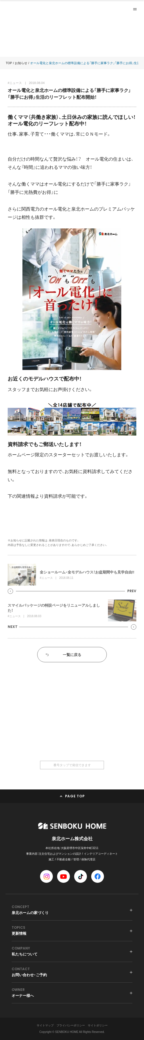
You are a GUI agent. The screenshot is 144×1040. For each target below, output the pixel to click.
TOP (9, 63)
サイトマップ (45, 1025)
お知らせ (21, 63)
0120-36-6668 (72, 738)
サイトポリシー (98, 1025)
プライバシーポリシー (71, 1025)
